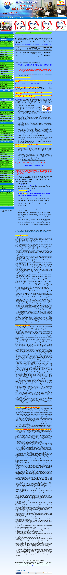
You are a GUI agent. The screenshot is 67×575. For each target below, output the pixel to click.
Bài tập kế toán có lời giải (5, 205)
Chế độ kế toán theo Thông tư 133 (6, 171)
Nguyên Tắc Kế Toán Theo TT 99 (6, 120)
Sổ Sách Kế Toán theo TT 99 (5, 118)
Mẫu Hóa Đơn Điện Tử (4, 45)
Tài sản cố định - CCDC (4, 150)
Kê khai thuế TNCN (3, 86)
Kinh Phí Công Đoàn (4, 69)
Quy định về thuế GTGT (4, 92)
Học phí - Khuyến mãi (4, 37)
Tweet (28, 572)
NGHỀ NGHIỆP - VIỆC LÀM (6, 190)
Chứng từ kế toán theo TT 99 (5, 116)
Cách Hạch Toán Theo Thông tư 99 (6, 112)
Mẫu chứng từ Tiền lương (5, 58)
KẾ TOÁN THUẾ (4, 122)
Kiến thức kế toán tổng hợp (5, 162)
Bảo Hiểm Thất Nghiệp (4, 67)
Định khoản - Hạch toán (4, 160)
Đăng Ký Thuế (2, 127)
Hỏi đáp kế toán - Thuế (4, 196)
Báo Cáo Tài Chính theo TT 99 (5, 114)
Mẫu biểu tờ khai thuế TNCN (5, 88)
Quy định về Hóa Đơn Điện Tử (5, 41)
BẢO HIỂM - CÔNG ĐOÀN (6, 60)
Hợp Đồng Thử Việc (4, 54)
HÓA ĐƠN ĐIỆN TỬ (4, 39)
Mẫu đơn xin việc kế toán (5, 201)
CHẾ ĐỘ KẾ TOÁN (4, 169)
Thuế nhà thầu (3, 131)
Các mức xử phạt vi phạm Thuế (6, 135)
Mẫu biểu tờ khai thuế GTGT (5, 97)
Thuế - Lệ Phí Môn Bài (4, 125)
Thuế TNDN (23, 570)
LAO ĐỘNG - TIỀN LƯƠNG (6, 48)
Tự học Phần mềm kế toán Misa (6, 146)
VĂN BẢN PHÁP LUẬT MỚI (6, 183)
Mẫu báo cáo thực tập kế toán (5, 203)
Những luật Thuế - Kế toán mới (6, 186)
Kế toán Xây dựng (3, 158)
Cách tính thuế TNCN (4, 84)
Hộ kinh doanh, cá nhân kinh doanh (7, 139)
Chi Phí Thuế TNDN (3, 103)
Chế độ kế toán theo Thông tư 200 (6, 173)
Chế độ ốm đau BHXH (4, 71)
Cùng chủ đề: (18, 570)
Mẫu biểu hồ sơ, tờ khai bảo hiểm (6, 77)
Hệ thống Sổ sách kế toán (5, 177)
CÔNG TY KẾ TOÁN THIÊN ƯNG (7, 208)
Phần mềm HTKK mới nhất (5, 133)
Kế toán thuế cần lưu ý (4, 137)
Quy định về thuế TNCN (4, 82)
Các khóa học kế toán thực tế (5, 35)
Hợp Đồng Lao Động (4, 56)
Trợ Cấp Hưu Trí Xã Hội (4, 75)
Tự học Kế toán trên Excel (5, 144)
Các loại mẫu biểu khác (4, 166)
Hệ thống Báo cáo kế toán (5, 179)
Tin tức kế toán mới (3, 188)
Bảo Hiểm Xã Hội (3, 63)
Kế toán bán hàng (3, 154)
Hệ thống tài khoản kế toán (5, 175)
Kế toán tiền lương (3, 52)
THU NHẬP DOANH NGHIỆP (6, 99)
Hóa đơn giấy (2, 129)
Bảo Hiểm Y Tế (3, 65)
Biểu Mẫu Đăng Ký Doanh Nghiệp (6, 192)
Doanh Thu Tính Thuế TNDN (5, 105)
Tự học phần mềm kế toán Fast (6, 148)
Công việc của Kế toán (4, 194)
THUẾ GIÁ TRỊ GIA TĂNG (6, 90)
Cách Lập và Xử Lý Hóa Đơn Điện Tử (7, 43)
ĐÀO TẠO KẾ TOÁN (5, 32)
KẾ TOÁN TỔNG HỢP (5, 141)
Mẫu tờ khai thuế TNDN (4, 107)
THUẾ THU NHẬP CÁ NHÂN (6, 79)
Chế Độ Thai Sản (3, 73)
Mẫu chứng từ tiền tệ (4, 164)
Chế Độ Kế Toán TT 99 (5, 110)
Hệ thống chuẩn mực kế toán (5, 181)
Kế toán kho (2, 152)
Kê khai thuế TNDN (3, 101)
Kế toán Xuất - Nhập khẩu (5, 156)
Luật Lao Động (3, 50)
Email (38, 572)
